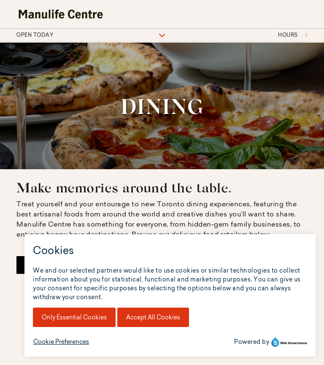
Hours (293, 35)
